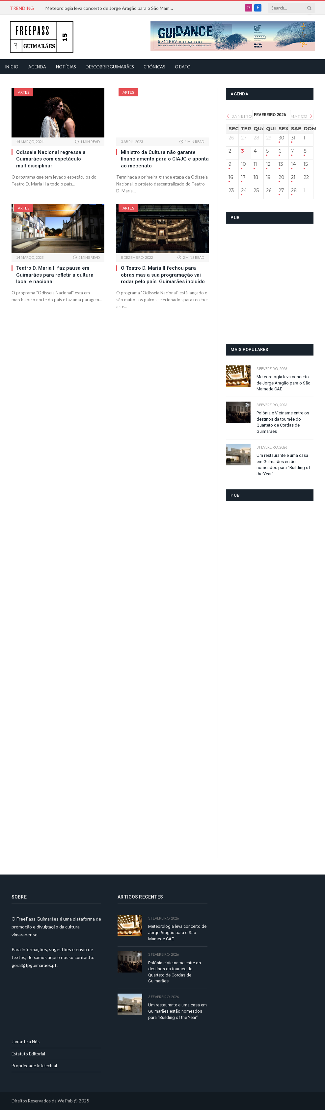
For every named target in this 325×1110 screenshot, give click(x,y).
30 (281, 138)
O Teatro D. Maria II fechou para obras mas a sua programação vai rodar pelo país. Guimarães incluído (163, 274)
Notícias (66, 66)
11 (255, 164)
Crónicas (154, 66)
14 (293, 164)
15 (306, 164)
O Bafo (183, 66)
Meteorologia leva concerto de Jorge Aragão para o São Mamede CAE (111, 8)
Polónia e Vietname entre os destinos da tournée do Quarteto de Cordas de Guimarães (283, 422)
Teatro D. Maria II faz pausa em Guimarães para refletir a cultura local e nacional (55, 274)
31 (293, 138)
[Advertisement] (275, 288)
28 (294, 190)
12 (268, 164)
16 (231, 177)
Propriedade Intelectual (34, 1065)
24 (244, 190)
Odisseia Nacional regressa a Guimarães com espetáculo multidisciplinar (51, 159)
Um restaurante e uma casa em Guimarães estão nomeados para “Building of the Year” (283, 464)
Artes (23, 92)
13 (281, 164)
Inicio (11, 66)
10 (243, 164)
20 (281, 177)
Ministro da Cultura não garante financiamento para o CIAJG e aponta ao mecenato (165, 159)
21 (293, 177)
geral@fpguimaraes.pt (34, 965)
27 (281, 190)
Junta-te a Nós (26, 1041)
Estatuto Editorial (28, 1053)
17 (243, 177)
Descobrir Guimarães (110, 66)
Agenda (37, 66)
